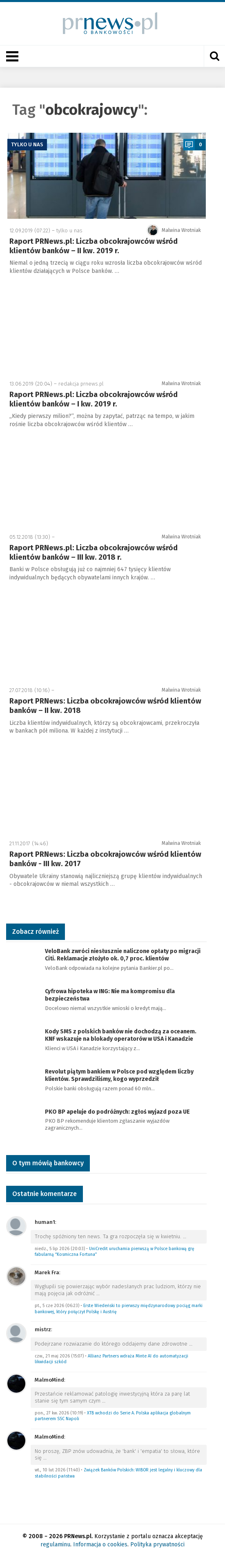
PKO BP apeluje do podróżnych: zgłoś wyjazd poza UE (117, 1111)
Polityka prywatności (157, 1544)
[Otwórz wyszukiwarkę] (214, 56)
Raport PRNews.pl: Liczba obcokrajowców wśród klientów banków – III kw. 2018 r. (93, 552)
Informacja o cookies (100, 1544)
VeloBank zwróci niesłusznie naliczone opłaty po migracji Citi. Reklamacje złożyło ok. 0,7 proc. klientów (122, 955)
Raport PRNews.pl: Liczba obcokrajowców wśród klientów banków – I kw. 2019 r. (93, 399)
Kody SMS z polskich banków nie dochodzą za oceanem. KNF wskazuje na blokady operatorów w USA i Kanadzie (120, 1035)
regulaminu (55, 1544)
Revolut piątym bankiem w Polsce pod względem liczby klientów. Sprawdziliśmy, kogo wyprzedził (119, 1075)
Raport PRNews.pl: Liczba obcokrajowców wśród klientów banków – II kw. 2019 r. (93, 246)
